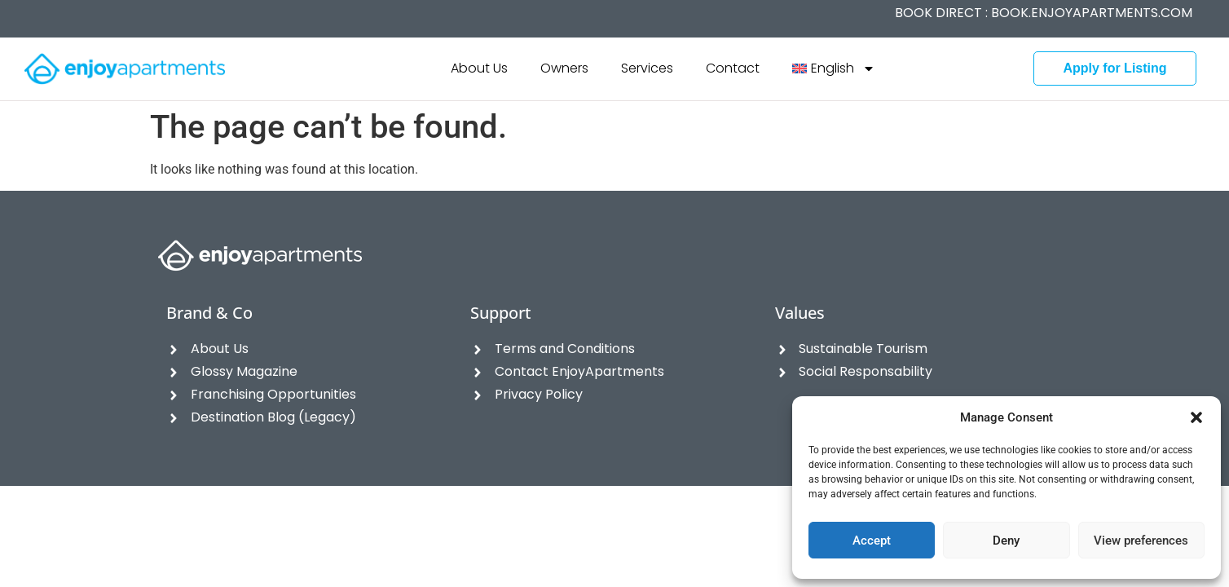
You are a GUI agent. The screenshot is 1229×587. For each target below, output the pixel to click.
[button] (1196, 417)
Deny (1006, 540)
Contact (733, 68)
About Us (479, 68)
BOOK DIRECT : (1043, 12)
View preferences (1141, 540)
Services (647, 68)
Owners (564, 68)
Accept (871, 540)
